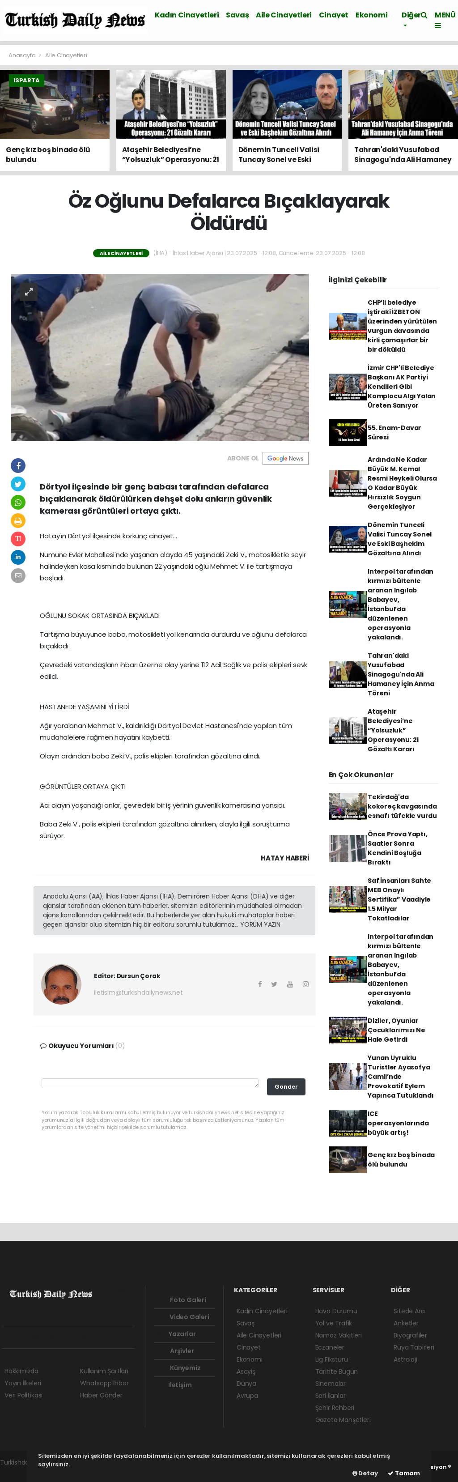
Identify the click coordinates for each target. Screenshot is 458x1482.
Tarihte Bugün (336, 1371)
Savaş (237, 15)
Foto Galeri (181, 1299)
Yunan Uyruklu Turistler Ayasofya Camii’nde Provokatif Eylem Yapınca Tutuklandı (401, 1076)
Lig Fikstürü (331, 1359)
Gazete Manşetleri (343, 1419)
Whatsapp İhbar (104, 1383)
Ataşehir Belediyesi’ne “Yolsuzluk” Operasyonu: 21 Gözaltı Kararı (393, 730)
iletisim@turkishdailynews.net (138, 992)
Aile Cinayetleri (284, 15)
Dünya (246, 1383)
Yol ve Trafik (333, 1323)
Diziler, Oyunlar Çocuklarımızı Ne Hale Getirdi (396, 1030)
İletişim (174, 1384)
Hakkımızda (21, 1371)
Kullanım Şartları (104, 1371)
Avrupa (247, 1395)
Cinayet (333, 15)
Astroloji (405, 1359)
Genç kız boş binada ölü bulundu (401, 1159)
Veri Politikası (23, 1395)
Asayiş (246, 1371)
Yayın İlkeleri (22, 1383)
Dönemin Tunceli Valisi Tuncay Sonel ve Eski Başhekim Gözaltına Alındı (400, 539)
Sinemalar (330, 1383)
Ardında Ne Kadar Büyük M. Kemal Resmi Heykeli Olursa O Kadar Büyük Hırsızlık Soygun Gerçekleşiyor (402, 483)
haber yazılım (20, 1471)
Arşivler (175, 1350)
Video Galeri (183, 1316)
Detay (365, 1473)
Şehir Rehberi (335, 1407)
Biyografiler (410, 1335)
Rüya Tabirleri (414, 1347)
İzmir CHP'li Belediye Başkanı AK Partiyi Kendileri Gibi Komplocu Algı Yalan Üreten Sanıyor (402, 386)
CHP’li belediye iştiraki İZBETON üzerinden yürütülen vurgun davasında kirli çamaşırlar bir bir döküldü (402, 326)
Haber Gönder (101, 1395)
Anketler (406, 1323)
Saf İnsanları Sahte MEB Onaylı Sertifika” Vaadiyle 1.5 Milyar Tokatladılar (399, 899)
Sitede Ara (409, 1311)
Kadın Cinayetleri (187, 15)
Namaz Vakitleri (338, 1335)
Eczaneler (329, 1347)
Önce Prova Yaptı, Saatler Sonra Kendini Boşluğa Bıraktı (398, 848)
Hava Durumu (336, 1311)
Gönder (286, 1086)
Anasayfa (22, 55)
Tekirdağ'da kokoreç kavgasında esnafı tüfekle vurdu (402, 806)
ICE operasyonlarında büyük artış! (398, 1123)
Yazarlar (176, 1333)
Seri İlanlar (330, 1395)
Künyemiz (178, 1367)
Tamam (404, 1473)
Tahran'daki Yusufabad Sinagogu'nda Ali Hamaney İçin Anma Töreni (401, 674)
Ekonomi (371, 15)
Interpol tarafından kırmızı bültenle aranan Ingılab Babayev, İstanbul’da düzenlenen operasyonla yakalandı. (400, 604)
